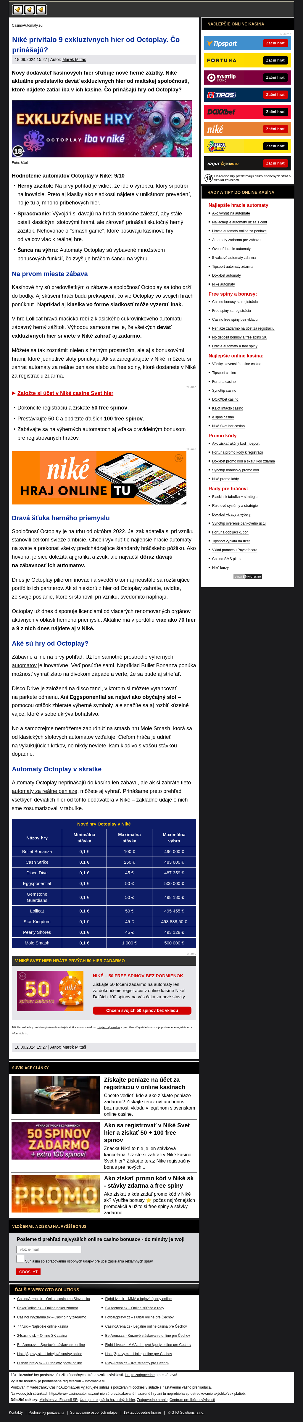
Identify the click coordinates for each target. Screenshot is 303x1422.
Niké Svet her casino (228, 426)
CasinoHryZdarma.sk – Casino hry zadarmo (51, 1317)
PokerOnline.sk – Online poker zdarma (47, 1308)
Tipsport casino (224, 373)
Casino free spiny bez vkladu (234, 319)
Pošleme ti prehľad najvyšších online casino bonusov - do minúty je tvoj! (101, 1239)
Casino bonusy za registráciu (235, 302)
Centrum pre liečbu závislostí (192, 1400)
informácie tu (19, 1033)
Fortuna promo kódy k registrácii (237, 452)
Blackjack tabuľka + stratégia (234, 497)
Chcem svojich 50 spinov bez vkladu (142, 1010)
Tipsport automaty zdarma (232, 267)
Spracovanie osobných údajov (93, 1412)
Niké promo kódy (225, 479)
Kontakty (16, 1412)
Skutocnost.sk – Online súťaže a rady (134, 1308)
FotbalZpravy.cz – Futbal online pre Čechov (139, 1317)
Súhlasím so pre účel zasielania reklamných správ (89, 1261)
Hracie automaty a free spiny (234, 346)
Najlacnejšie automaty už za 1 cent (239, 222)
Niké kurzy (220, 568)
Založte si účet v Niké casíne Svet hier (65, 393)
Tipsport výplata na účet (231, 541)
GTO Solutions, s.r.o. (187, 1412)
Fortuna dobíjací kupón (230, 532)
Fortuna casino (224, 382)
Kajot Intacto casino (227, 408)
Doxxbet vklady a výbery (231, 514)
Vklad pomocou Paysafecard (234, 550)
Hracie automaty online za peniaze (239, 231)
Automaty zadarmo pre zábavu (236, 240)
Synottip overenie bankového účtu (239, 523)
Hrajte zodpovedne (108, 1027)
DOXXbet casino (225, 399)
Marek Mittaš (74, 59)
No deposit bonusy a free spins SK (239, 337)
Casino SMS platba (227, 559)
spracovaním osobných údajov (70, 1261)
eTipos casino (223, 417)
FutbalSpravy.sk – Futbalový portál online (49, 1363)
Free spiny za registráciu (231, 311)
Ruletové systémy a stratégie (235, 506)
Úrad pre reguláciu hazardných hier (107, 1400)
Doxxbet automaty (226, 275)
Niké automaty (223, 284)
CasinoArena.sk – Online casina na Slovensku (53, 1299)
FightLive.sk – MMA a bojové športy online (138, 1299)
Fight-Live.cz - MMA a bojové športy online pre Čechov (148, 1345)
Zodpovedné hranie (152, 1400)
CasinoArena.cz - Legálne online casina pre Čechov (146, 1326)
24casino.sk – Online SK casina (42, 1336)
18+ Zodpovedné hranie (142, 1412)
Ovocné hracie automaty (231, 249)
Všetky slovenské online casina (236, 364)
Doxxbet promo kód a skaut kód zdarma (243, 461)
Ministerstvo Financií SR (58, 1400)
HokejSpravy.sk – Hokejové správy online (49, 1354)
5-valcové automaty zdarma (234, 258)
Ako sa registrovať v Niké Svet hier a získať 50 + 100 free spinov (147, 1132)
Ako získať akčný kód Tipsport (236, 443)
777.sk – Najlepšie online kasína (42, 1326)
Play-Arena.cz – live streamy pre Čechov (137, 1363)
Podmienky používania (47, 1412)
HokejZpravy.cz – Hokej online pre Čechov (138, 1354)
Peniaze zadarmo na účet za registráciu (243, 328)
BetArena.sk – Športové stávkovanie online (51, 1345)
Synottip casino (224, 390)
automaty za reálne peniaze (44, 791)
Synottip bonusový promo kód (235, 470)
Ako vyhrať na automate (231, 213)
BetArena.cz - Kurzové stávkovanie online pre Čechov (147, 1336)
